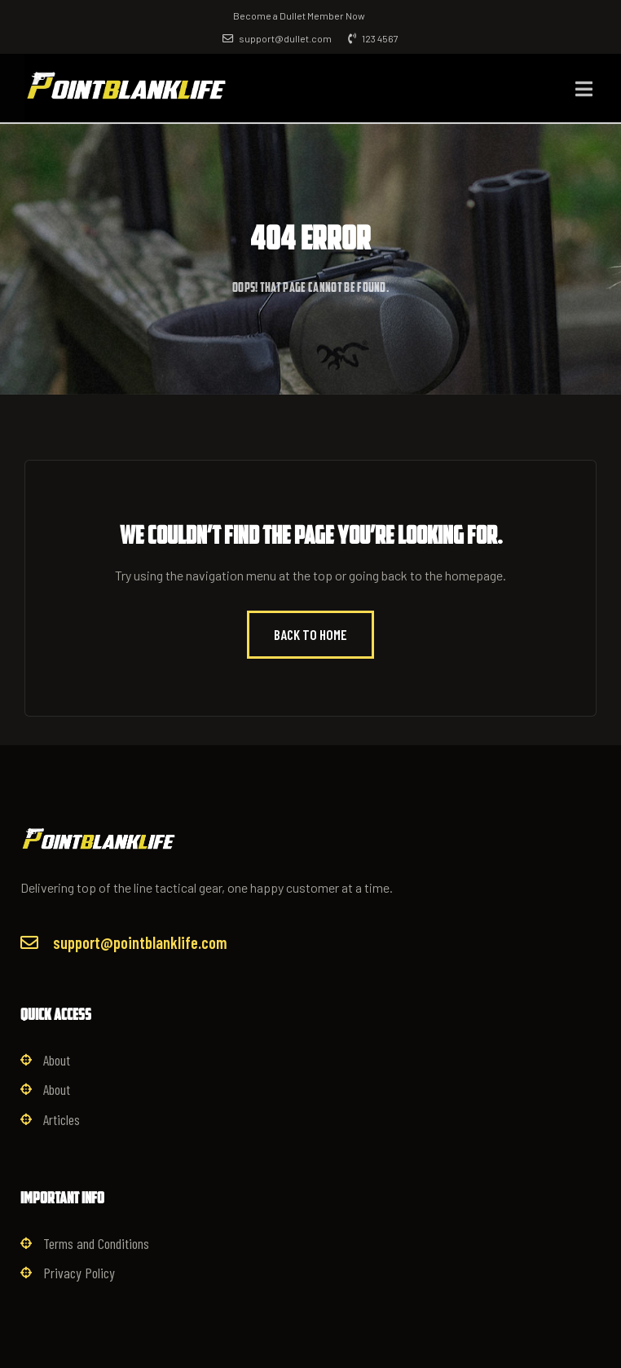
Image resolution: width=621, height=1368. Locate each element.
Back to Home (310, 634)
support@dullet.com (277, 38)
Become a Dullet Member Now (299, 15)
